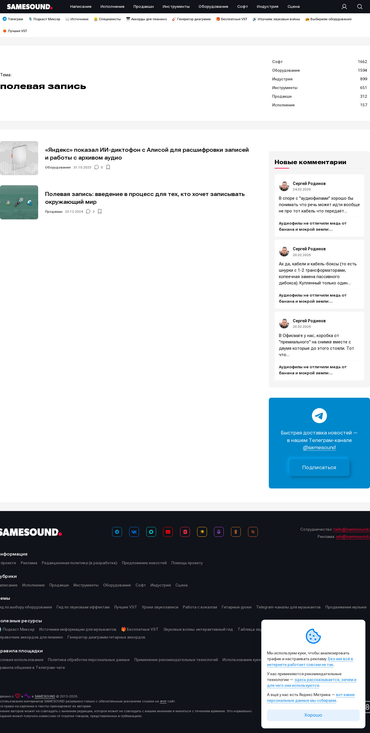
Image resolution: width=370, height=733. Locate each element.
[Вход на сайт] (346, 6)
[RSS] (253, 532)
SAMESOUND (45, 696)
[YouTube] (168, 532)
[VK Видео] (185, 532)
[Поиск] (357, 6)
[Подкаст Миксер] (219, 532)
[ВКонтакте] (134, 532)
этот (163, 701)
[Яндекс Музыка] (202, 532)
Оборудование (58, 167)
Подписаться (319, 467)
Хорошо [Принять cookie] (313, 715)
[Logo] (30, 6)
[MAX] (151, 532)
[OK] (236, 532)
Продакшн (53, 212)
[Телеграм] (117, 532)
